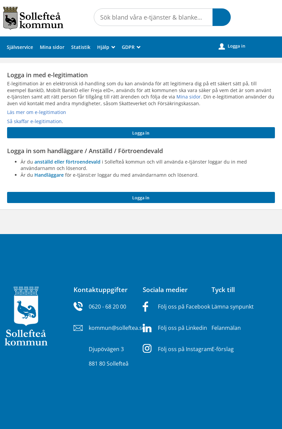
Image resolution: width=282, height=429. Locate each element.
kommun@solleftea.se (117, 328)
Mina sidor (52, 47)
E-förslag (223, 349)
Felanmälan (226, 328)
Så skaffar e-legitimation (34, 121)
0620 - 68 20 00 (107, 306)
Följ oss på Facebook (184, 306)
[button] (222, 17)
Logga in (232, 46)
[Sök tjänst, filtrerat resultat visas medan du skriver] (162, 17)
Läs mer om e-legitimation (36, 112)
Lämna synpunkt (233, 306)
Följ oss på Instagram (185, 349)
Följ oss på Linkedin (182, 328)
